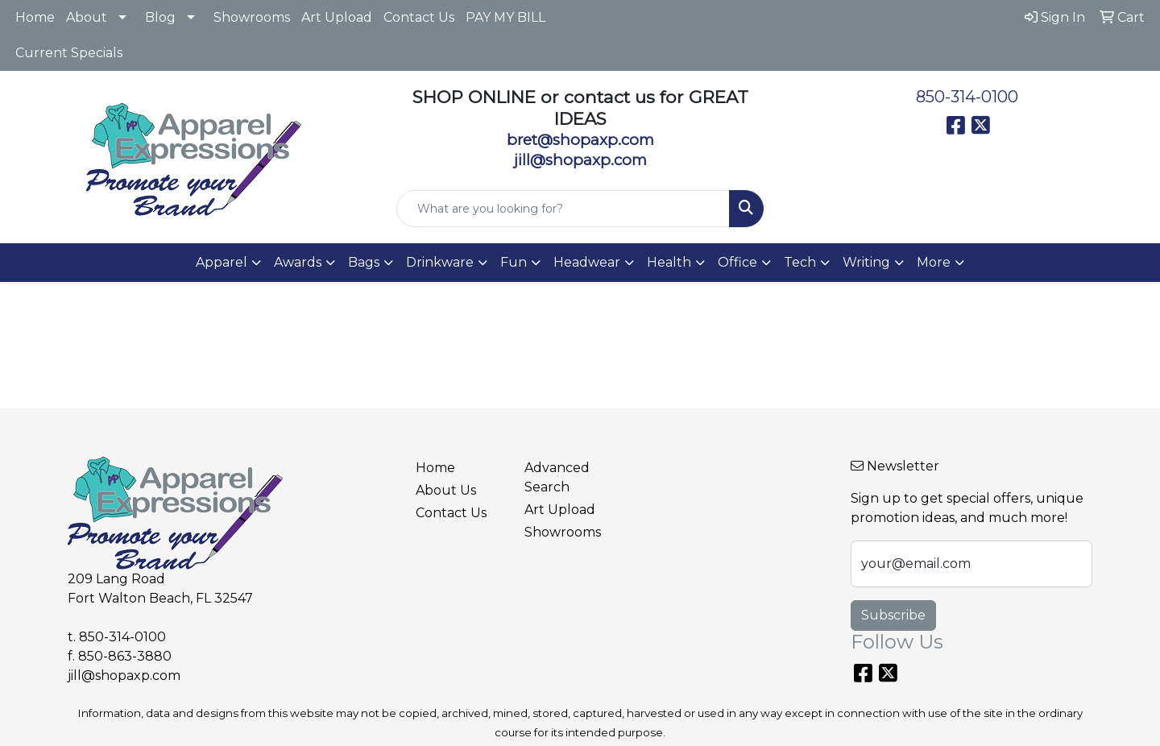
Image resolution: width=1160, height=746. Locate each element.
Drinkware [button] (440, 262)
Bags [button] (363, 262)
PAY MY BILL (505, 17)
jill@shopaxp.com (124, 675)
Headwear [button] (586, 262)
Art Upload (336, 17)
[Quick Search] (563, 208)
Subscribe (893, 615)
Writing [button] (866, 262)
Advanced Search (557, 477)
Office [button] (737, 262)
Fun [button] (513, 262)
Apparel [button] (221, 262)
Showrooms (251, 17)
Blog (160, 17)
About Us (446, 490)
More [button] (934, 262)
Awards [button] (297, 262)
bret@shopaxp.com (580, 140)
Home (35, 17)
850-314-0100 (967, 96)
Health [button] (669, 262)
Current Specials (68, 52)
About (86, 17)
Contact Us (418, 17)
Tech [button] (800, 262)
